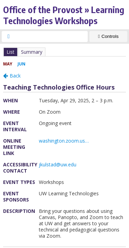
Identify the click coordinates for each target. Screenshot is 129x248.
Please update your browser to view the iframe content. (64, 52)
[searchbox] (51, 36)
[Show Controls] (108, 36)
